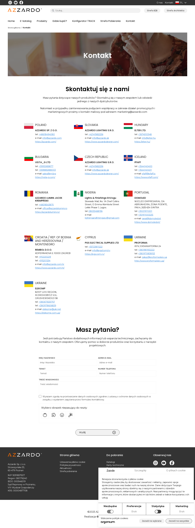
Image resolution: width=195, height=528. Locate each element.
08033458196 (95, 211)
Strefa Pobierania (110, 21)
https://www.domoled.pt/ (147, 222)
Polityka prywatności (70, 465)
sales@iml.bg (49, 173)
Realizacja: (97, 517)
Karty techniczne (115, 465)
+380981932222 (146, 250)
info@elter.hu (149, 138)
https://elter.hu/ (142, 141)
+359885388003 (47, 170)
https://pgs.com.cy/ (95, 254)
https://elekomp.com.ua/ (47, 313)
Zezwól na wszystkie (179, 521)
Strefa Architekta (175, 10)
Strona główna (14, 28)
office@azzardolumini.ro (54, 208)
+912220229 (45, 257)
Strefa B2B (152, 10)
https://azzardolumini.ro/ (47, 212)
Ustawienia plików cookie (72, 462)
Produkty (42, 21)
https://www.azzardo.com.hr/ (49, 268)
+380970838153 (146, 253)
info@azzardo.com (52, 138)
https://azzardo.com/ (45, 141)
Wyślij (97, 432)
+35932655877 (46, 166)
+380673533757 (47, 302)
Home (11, 21)
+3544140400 (145, 166)
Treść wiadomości (97, 386)
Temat (68, 372)
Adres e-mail (127, 361)
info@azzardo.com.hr (53, 264)
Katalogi (110, 462)
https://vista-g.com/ (45, 177)
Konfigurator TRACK (83, 21)
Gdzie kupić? (59, 21)
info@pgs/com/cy (101, 250)
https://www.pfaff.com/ (146, 177)
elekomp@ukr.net (51, 309)
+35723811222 (95, 246)
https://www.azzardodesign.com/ (102, 141)
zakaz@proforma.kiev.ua (154, 257)
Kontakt (169, 2)
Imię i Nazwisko (68, 361)
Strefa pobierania (68, 471)
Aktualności (66, 468)
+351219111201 (145, 211)
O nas (160, 2)
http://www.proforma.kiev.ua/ (149, 261)
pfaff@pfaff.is (148, 173)
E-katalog (25, 21)
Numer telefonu (127, 372)
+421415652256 (96, 134)
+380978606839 (47, 305)
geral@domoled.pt (151, 218)
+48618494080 (47, 134)
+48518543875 (46, 204)
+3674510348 (145, 134)
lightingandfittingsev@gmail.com (102, 218)
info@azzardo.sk (100, 138)
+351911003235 (145, 215)
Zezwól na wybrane (152, 521)
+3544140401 (145, 170)
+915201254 (44, 260)
